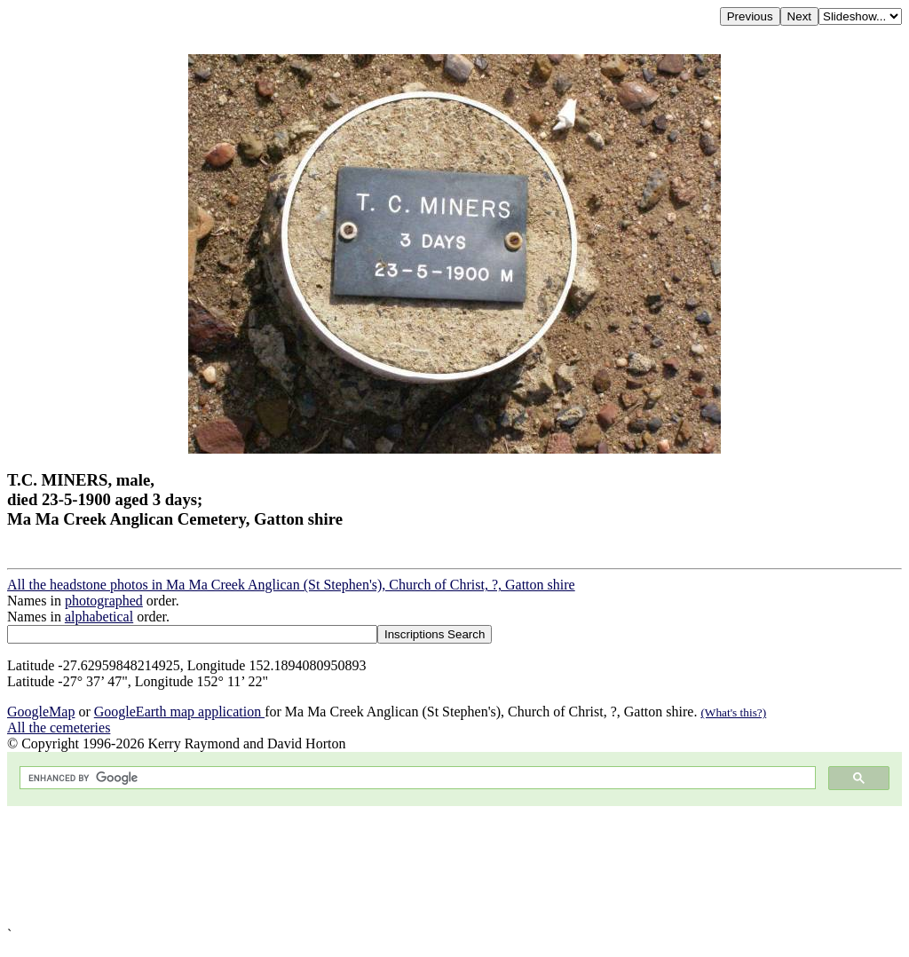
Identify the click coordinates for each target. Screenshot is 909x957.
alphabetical (99, 616)
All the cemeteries (58, 727)
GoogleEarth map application (179, 711)
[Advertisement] (454, 866)
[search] (415, 778)
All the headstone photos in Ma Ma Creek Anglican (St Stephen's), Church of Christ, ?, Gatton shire (291, 584)
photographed (104, 600)
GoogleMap (41, 711)
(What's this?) (733, 712)
